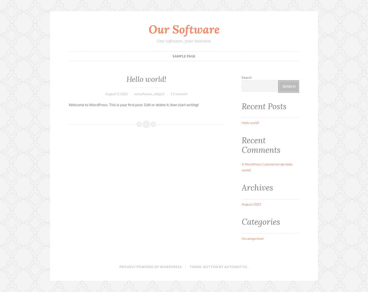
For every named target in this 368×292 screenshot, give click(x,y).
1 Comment (179, 94)
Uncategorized (252, 238)
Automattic (236, 267)
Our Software (184, 29)
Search (247, 77)
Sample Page (184, 56)
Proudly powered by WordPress (150, 267)
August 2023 (251, 204)
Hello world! (146, 79)
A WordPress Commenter (261, 164)
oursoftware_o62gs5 (149, 94)
